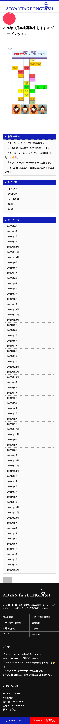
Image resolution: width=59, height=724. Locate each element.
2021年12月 (13, 460)
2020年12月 (13, 507)
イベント (12, 188)
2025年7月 (12, 273)
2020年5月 (12, 544)
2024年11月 (13, 314)
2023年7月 (12, 393)
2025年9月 (12, 262)
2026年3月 (12, 231)
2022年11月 (13, 434)
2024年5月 (12, 340)
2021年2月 (12, 497)
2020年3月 (12, 554)
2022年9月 (12, 439)
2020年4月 (12, 549)
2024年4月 (12, 346)
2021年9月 (12, 476)
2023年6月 (12, 398)
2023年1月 (12, 424)
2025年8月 (12, 267)
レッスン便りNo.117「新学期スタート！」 (28, 148)
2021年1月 (12, 502)
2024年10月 (13, 320)
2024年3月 (12, 351)
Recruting (36, 634)
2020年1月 (12, 564)
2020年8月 (12, 528)
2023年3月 (12, 413)
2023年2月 (12, 419)
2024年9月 (12, 325)
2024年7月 (12, 335)
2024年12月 (13, 309)
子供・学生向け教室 (41, 617)
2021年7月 (12, 481)
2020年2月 (12, 559)
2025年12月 (13, 247)
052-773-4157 (14, 720)
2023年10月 (13, 377)
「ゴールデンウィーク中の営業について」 (28, 143)
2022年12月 (13, 429)
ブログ (6, 634)
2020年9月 (12, 523)
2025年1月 (12, 304)
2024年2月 (12, 356)
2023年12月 (13, 367)
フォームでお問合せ (44, 720)
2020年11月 (13, 512)
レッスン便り (15, 199)
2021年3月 (12, 491)
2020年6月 (12, 538)
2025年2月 (12, 299)
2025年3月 (12, 294)
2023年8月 (12, 387)
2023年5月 (12, 403)
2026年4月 (12, 226)
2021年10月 (13, 471)
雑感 (10, 209)
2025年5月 (12, 283)
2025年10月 (13, 257)
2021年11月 (13, 465)
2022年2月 (12, 455)
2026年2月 (12, 236)
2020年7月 (12, 533)
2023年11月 (13, 372)
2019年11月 (13, 570)
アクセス (36, 628)
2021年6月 (12, 486)
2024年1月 (12, 361)
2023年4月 (12, 408)
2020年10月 (13, 518)
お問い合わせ (9, 628)
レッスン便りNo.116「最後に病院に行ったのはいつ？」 (28, 675)
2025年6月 (12, 278)
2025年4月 (12, 288)
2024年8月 (12, 330)
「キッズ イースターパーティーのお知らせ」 (29, 162)
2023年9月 (12, 382)
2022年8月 (12, 445)
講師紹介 (36, 623)
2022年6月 (12, 450)
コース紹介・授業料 (12, 623)
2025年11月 (13, 252)
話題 (10, 204)
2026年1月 (12, 241)
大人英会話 (8, 617)
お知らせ (12, 194)
